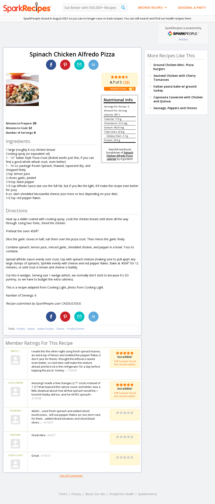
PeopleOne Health (121, 494)
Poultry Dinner (75, 329)
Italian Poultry (46, 329)
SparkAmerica (147, 494)
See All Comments (71, 476)
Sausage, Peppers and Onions (175, 108)
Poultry (20, 329)
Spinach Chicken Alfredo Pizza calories (120, 156)
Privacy (76, 494)
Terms (62, 494)
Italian (31, 329)
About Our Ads (95, 494)
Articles (183, 39)
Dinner (61, 329)
